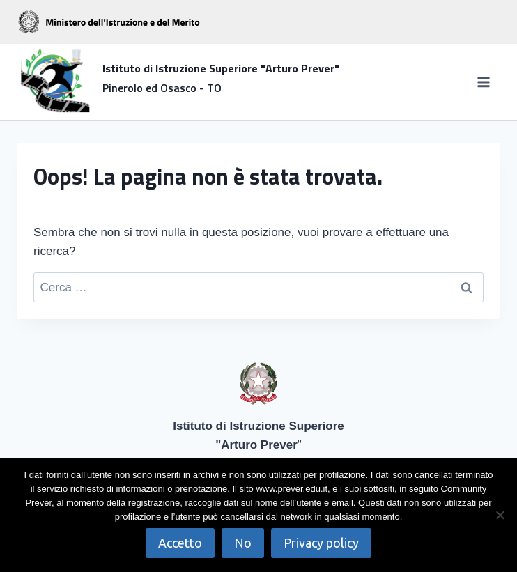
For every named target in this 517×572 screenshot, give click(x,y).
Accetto (180, 543)
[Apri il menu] (483, 82)
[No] (500, 515)
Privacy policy (321, 543)
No (243, 543)
